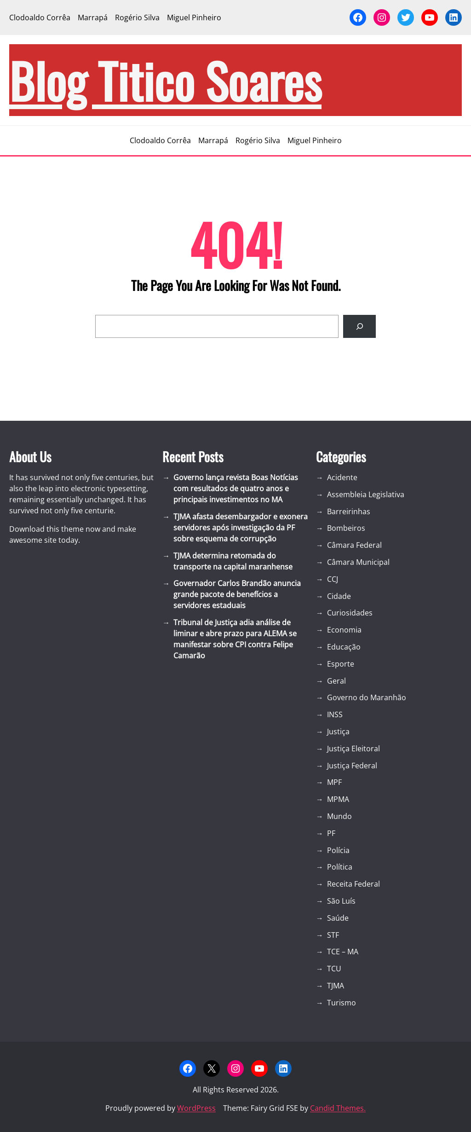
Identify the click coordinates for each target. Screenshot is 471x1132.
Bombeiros (346, 528)
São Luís (341, 901)
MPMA (338, 799)
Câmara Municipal (358, 562)
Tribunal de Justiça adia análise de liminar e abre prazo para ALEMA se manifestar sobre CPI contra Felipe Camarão (235, 639)
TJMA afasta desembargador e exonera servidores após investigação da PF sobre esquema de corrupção (240, 527)
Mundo (339, 816)
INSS (335, 714)
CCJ (332, 579)
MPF (334, 782)
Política (339, 867)
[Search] (359, 326)
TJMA (335, 986)
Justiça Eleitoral (353, 748)
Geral (336, 681)
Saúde (338, 918)
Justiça (338, 731)
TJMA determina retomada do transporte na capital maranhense (233, 561)
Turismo (341, 1003)
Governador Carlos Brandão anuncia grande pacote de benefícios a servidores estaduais (237, 594)
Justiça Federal (352, 765)
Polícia (338, 850)
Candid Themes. (338, 1108)
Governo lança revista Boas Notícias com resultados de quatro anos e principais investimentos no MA (235, 488)
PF (331, 833)
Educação (344, 647)
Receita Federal (353, 884)
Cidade (339, 596)
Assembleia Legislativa (365, 494)
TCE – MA (342, 951)
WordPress (196, 1108)
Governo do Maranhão (366, 697)
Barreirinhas (348, 511)
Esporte (340, 664)
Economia (344, 630)
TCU (334, 969)
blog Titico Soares (165, 80)
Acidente (342, 477)
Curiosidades (350, 613)
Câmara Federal (354, 545)
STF (333, 935)
